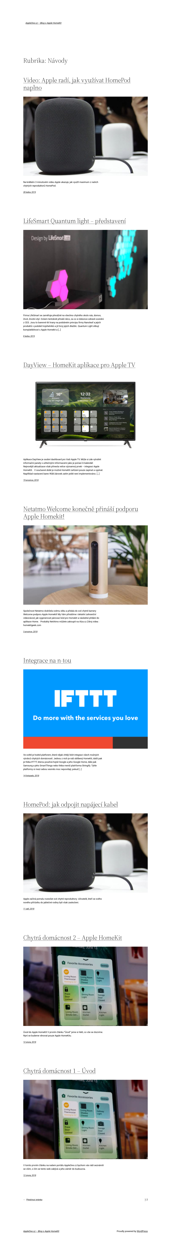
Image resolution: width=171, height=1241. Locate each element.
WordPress (142, 1231)
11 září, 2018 (28, 909)
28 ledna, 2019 (29, 192)
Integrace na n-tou (47, 660)
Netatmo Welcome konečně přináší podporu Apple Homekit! (80, 512)
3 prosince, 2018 (30, 631)
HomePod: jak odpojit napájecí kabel (70, 804)
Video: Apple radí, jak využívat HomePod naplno (77, 83)
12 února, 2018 (29, 1042)
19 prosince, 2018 (31, 480)
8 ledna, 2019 (29, 336)
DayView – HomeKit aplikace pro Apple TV (79, 365)
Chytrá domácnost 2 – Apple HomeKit (72, 937)
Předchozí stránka (32, 1199)
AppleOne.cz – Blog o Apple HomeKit (43, 23)
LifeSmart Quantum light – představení (74, 221)
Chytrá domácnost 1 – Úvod (59, 1070)
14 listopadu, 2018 (31, 775)
